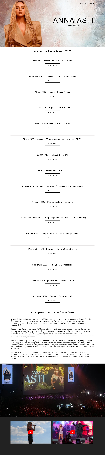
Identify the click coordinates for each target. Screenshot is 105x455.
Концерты (84, 4)
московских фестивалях (58, 356)
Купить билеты (52, 65)
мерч (92, 4)
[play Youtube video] (30, 432)
